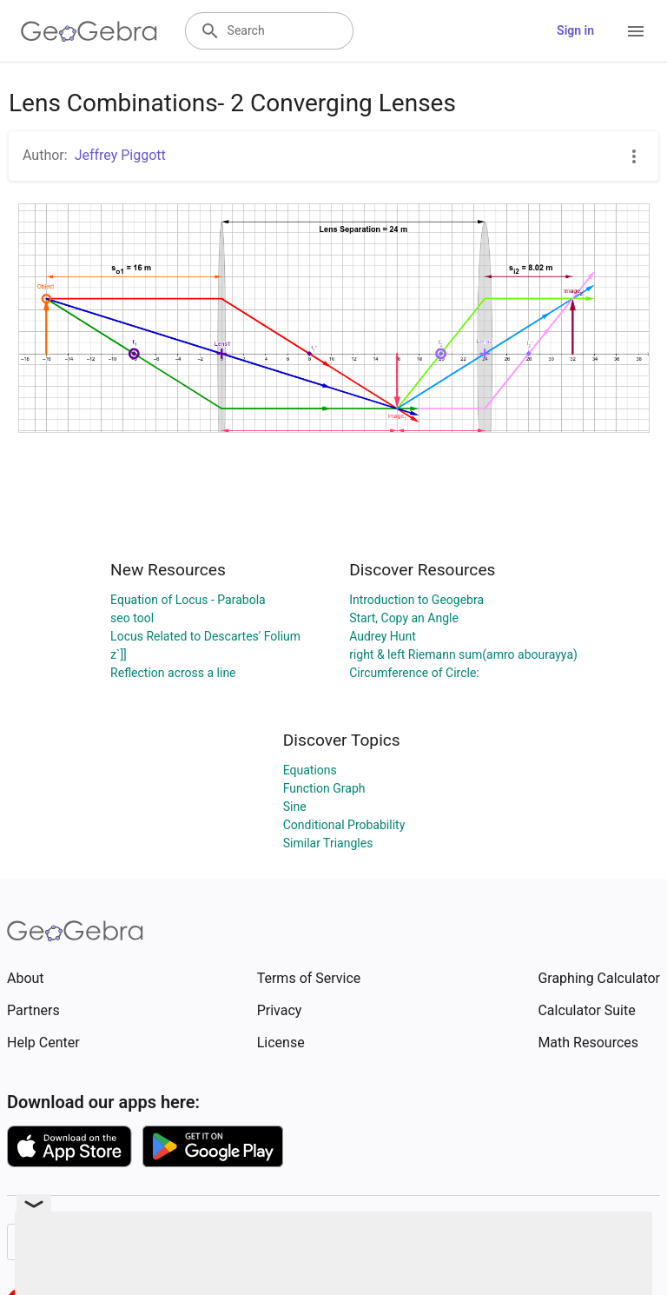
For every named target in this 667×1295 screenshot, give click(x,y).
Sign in (575, 30)
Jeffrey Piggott (120, 155)
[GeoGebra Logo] (89, 31)
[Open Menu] (635, 31)
